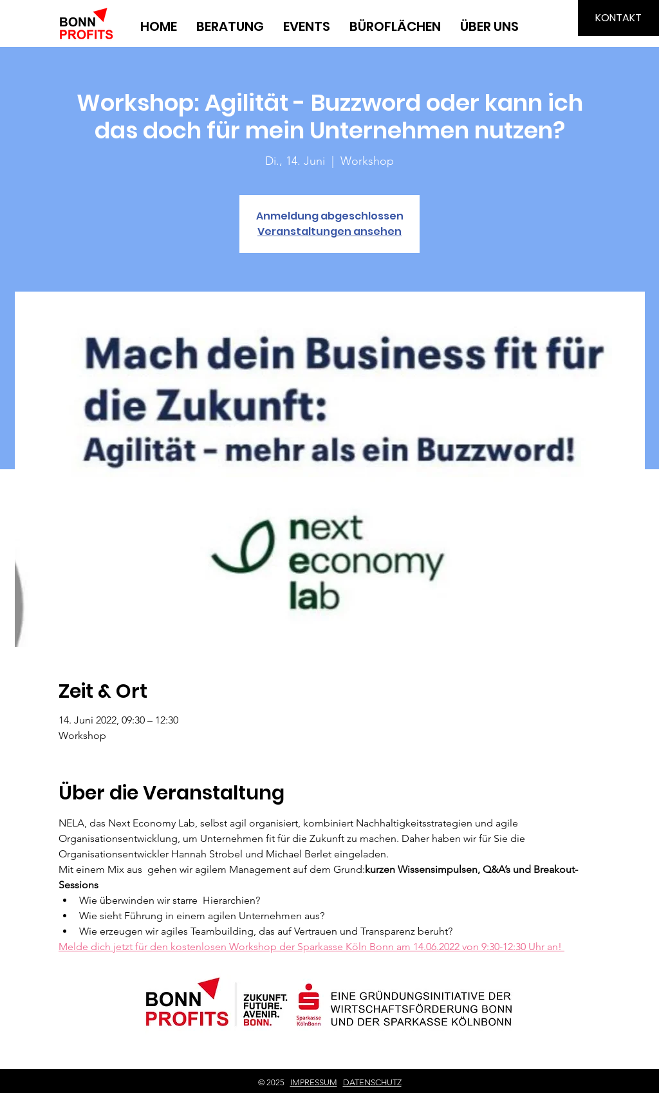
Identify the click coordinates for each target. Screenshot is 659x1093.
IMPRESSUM (313, 1082)
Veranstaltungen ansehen (329, 231)
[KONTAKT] (618, 18)
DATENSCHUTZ (372, 1082)
